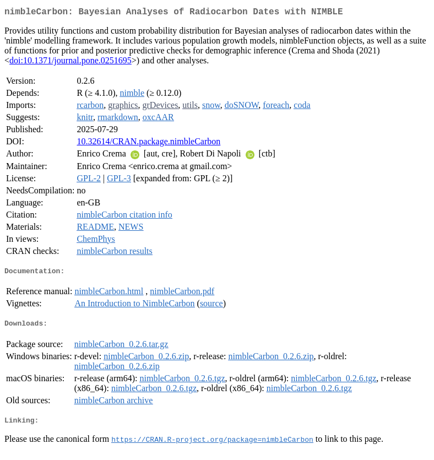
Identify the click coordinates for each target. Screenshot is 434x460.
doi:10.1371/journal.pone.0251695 (70, 62)
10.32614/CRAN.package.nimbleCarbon (148, 143)
